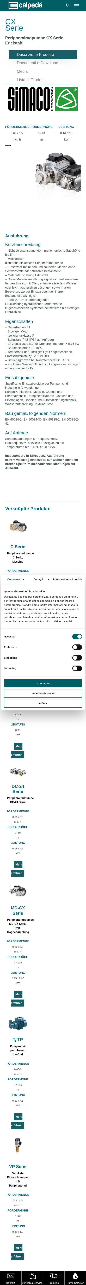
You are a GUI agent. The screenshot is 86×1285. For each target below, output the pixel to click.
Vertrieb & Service (32, 1282)
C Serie (17, 546)
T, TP (18, 1039)
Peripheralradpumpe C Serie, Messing (20, 557)
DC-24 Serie (18, 789)
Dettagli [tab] (38, 579)
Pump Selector (75, 1282)
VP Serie (18, 1166)
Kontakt (10, 1282)
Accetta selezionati (42, 693)
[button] (76, 5)
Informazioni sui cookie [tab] (67, 579)
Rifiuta (43, 703)
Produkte (53, 1282)
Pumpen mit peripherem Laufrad (18, 1050)
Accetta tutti (43, 683)
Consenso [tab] (13, 579)
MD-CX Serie (18, 910)
